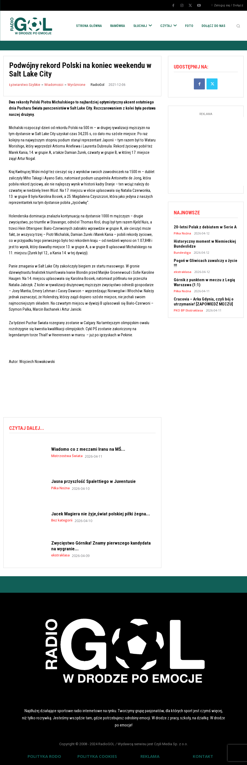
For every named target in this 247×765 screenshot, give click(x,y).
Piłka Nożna (60, 488)
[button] (238, 26)
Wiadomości (53, 84)
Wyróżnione (76, 84)
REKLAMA (149, 756)
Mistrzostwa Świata (67, 456)
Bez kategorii (61, 520)
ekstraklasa (60, 555)
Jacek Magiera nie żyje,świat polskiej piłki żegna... (100, 514)
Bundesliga (182, 252)
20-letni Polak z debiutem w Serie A (205, 227)
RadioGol (97, 84)
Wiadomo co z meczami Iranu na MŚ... (88, 449)
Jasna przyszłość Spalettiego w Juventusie (93, 481)
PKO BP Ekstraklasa (188, 310)
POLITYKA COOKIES (97, 756)
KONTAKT (203, 756)
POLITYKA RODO (44, 756)
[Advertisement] (103, 390)
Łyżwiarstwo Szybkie (24, 84)
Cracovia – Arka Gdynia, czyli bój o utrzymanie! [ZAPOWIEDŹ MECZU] (204, 302)
